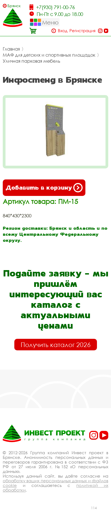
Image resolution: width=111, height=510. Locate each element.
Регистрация (82, 30)
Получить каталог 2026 (56, 344)
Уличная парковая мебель (31, 61)
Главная (11, 49)
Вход (62, 30)
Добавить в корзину (44, 187)
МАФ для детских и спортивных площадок (49, 55)
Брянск (14, 5)
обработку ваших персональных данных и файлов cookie (55, 483)
